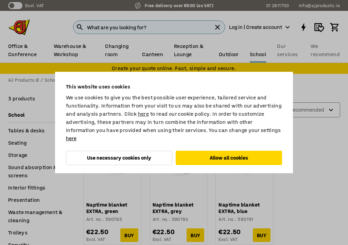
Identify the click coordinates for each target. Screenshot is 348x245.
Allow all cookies (229, 157)
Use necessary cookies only (119, 157)
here (143, 114)
